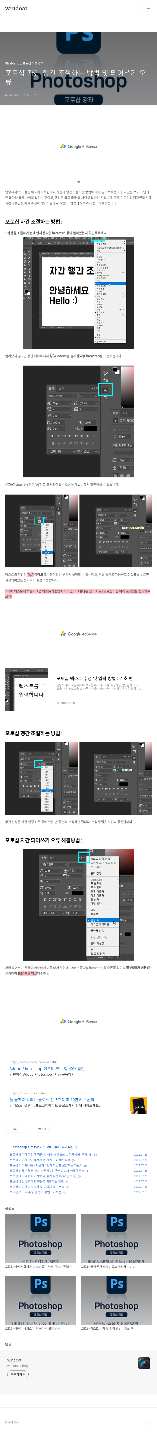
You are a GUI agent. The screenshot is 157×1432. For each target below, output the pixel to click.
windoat (16, 9)
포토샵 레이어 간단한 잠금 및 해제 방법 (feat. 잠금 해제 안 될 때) (51, 1154)
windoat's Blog (18, 1365)
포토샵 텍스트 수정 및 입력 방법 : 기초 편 (36, 1192)
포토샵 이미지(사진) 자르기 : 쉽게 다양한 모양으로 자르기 (46, 1165)
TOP (148, 1424)
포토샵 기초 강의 (41, 1147)
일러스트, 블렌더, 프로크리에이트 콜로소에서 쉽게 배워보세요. (55, 1105)
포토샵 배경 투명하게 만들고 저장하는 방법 (37, 1181)
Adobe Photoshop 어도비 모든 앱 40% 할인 (47, 1068)
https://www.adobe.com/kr (29, 1062)
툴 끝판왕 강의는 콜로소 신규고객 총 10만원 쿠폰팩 (52, 1099)
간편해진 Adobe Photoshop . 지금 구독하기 (42, 1074)
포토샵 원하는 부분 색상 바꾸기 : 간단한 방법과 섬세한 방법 (47, 1170)
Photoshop (18, 1147)
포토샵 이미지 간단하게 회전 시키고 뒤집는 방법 (40, 1160)
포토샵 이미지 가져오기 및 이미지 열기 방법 (37, 1187)
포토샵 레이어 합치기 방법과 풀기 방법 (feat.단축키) (43, 1176)
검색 (139, 8)
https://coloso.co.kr (24, 1093)
